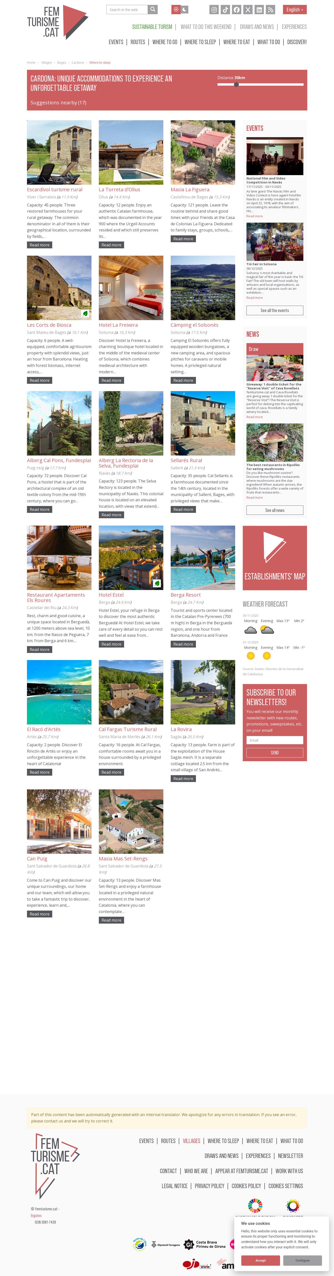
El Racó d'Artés (44, 729)
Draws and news (257, 26)
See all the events (275, 310)
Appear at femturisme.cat (241, 1170)
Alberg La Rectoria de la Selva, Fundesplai (126, 463)
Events (116, 41)
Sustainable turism (152, 26)
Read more (40, 245)
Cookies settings (286, 1185)
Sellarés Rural (186, 460)
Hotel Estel (111, 594)
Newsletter (290, 1155)
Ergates (36, 1215)
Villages (46, 62)
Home (31, 62)
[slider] (236, 84)
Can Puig (37, 858)
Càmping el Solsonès (194, 325)
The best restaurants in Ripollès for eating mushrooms (273, 467)
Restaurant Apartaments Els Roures (56, 597)
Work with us (289, 1170)
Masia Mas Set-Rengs (123, 858)
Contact (168, 1170)
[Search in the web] (153, 9)
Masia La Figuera (190, 189)
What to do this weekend (206, 26)
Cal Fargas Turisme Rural (128, 729)
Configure (302, 1260)
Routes (138, 41)
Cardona (78, 62)
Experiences (294, 26)
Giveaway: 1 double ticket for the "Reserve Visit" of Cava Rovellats (273, 386)
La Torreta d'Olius (119, 189)
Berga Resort (186, 594)
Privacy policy (209, 1185)
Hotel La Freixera (118, 325)
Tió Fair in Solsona (261, 264)
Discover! (297, 41)
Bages (61, 62)
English (295, 9)
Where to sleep (200, 41)
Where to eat (236, 41)
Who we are (196, 1170)
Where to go (165, 41)
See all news (274, 510)
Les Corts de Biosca (49, 325)
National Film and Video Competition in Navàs (265, 180)
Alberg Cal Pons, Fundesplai (59, 460)
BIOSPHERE (293, 1210)
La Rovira (181, 729)
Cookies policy (246, 1185)
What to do (268, 41)
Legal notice (175, 1185)
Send (275, 752)
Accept (261, 1260)
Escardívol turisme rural (54, 189)
